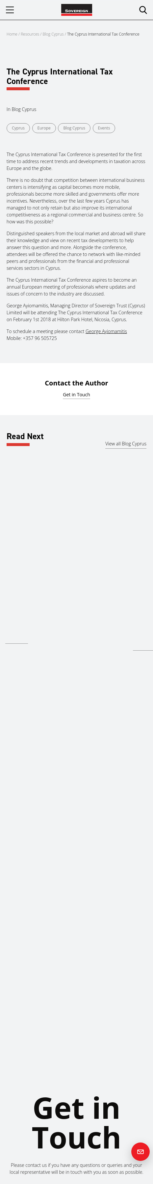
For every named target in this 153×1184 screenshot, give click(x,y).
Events (104, 128)
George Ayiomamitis (106, 331)
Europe (44, 128)
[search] (143, 10)
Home (12, 34)
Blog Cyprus (53, 34)
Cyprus (18, 128)
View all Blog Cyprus (125, 443)
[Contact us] (140, 1151)
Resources (30, 34)
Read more (16, 638)
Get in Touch (76, 394)
